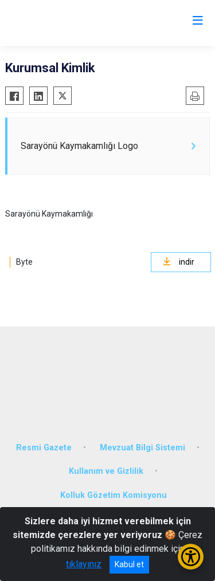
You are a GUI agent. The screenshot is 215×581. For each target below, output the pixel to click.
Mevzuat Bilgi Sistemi (142, 448)
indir (178, 261)
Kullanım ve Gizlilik (106, 471)
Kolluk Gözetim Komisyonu (113, 495)
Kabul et (129, 564)
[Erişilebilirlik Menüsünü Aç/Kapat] (191, 557)
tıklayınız (83, 564)
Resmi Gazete (44, 448)
